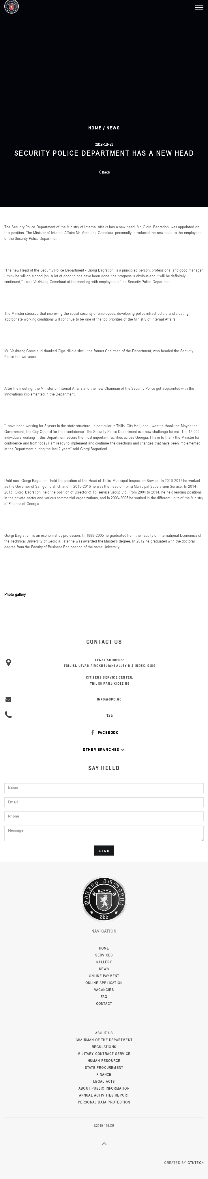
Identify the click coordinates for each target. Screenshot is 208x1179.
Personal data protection (104, 1102)
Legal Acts (104, 1081)
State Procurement (104, 1067)
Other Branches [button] (104, 749)
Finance (103, 1074)
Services (104, 955)
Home (104, 948)
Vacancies (104, 990)
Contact (104, 1003)
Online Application (104, 983)
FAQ (104, 997)
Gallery (104, 962)
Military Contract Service (104, 1054)
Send (104, 851)
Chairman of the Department (104, 1040)
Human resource (104, 1061)
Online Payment (104, 976)
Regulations (104, 1047)
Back (104, 172)
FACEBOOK (104, 732)
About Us (104, 1033)
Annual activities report (104, 1095)
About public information (104, 1088)
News (113, 128)
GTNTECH (196, 1163)
